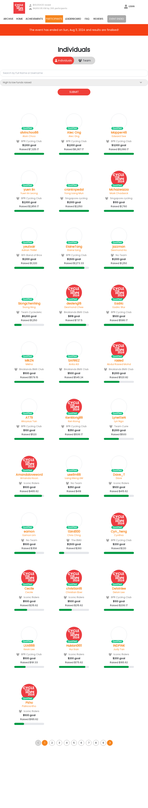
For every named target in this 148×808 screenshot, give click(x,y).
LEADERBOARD (73, 18)
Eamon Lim (29, 535)
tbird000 (74, 531)
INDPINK (119, 645)
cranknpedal (74, 189)
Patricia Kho (29, 706)
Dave (119, 478)
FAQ (87, 18)
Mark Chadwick (119, 193)
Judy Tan (118, 649)
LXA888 (29, 645)
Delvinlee (119, 588)
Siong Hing (29, 307)
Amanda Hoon (29, 478)
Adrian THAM (29, 250)
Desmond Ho (119, 250)
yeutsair (29, 246)
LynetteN (119, 417)
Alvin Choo (29, 136)
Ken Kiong (74, 421)
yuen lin (29, 189)
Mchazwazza (119, 189)
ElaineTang (74, 246)
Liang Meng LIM (74, 478)
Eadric (119, 303)
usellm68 (74, 474)
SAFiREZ (74, 360)
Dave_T (119, 474)
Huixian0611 (74, 645)
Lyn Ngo (119, 421)
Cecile (29, 588)
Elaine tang (74, 250)
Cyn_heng (119, 531)
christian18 (74, 588)
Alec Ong (74, 132)
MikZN (29, 360)
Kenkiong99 (74, 417)
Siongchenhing (29, 303)
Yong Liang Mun (74, 193)
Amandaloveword (29, 474)
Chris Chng (74, 535)
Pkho (29, 702)
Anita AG (74, 364)
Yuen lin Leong (29, 193)
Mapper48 (119, 132)
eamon (29, 531)
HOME (19, 18)
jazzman (119, 246)
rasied (118, 360)
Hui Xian (74, 649)
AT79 (29, 417)
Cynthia (119, 535)
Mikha (29, 364)
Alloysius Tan (29, 421)
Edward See (119, 136)
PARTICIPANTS (54, 18)
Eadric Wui (119, 307)
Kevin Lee (29, 649)
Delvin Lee (119, 592)
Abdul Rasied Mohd (119, 364)
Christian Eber (74, 592)
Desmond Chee (73, 307)
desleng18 (73, 303)
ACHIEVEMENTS (34, 18)
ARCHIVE (8, 18)
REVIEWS (98, 18)
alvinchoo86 (29, 132)
